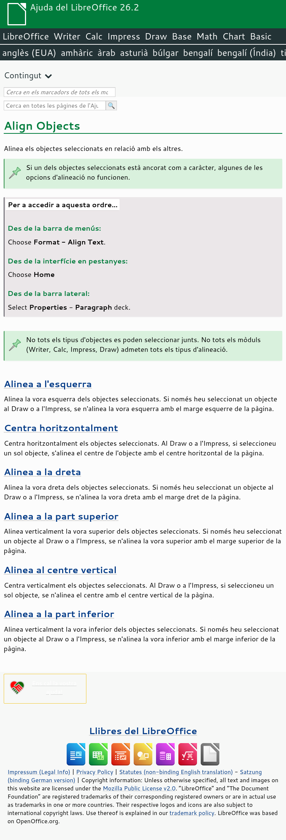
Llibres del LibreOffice (143, 730)
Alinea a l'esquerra (48, 383)
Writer (66, 36)
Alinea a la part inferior (59, 613)
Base (182, 36)
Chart (233, 36)
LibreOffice (25, 36)
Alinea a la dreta (42, 471)
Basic (260, 36)
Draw (155, 36)
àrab (106, 52)
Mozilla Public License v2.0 (139, 788)
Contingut (22, 75)
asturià (134, 52)
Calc (94, 36)
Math (207, 36)
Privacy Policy (94, 772)
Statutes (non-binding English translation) (176, 772)
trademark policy (191, 813)
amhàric (77, 52)
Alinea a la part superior (61, 515)
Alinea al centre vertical (60, 569)
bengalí (198, 52)
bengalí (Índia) (246, 52)
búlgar (166, 52)
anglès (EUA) (29, 52)
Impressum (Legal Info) (38, 772)
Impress (123, 36)
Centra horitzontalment (61, 427)
